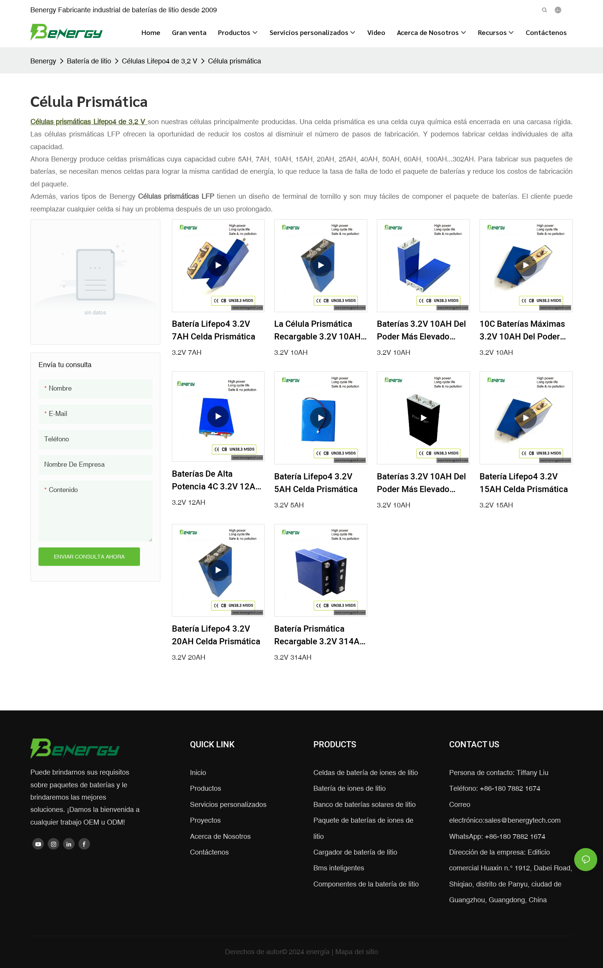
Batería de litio (89, 61)
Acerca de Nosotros (220, 836)
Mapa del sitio (356, 952)
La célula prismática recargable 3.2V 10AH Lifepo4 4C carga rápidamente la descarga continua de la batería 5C (317, 330)
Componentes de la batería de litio (366, 884)
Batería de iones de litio (349, 788)
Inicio (198, 772)
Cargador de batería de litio (355, 852)
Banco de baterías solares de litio (364, 804)
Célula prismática (234, 61)
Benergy (43, 61)
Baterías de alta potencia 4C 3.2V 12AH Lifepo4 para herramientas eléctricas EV (217, 480)
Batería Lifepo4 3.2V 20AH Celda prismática (216, 635)
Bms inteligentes (338, 868)
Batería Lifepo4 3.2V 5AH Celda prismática (316, 483)
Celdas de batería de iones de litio (365, 772)
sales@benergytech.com (523, 820)
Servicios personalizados (228, 804)
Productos (205, 788)
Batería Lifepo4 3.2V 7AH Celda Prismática (213, 330)
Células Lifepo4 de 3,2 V (159, 61)
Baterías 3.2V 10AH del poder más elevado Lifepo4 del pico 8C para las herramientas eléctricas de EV (421, 330)
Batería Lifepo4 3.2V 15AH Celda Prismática (524, 483)
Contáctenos (209, 852)
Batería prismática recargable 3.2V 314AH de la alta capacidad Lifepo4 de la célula (320, 635)
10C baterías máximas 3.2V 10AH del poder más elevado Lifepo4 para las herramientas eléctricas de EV (523, 330)
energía (318, 952)
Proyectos (205, 820)
